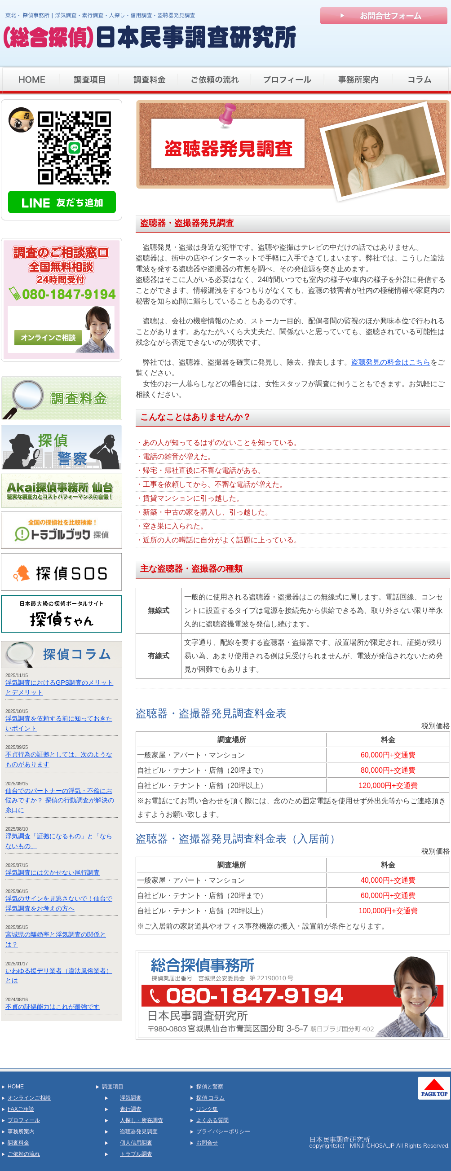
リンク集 (207, 1109)
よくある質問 (212, 1120)
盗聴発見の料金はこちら (390, 362)
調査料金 (18, 1143)
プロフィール (24, 1120)
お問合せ (207, 1143)
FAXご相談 (21, 1109)
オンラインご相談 (29, 1098)
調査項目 (113, 1086)
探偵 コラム (210, 1098)
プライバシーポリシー (223, 1131)
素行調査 (130, 1109)
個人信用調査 (136, 1143)
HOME (16, 1086)
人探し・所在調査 (141, 1120)
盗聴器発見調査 (139, 1131)
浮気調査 (130, 1098)
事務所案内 (21, 1131)
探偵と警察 (209, 1086)
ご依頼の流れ (24, 1154)
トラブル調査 (136, 1154)
